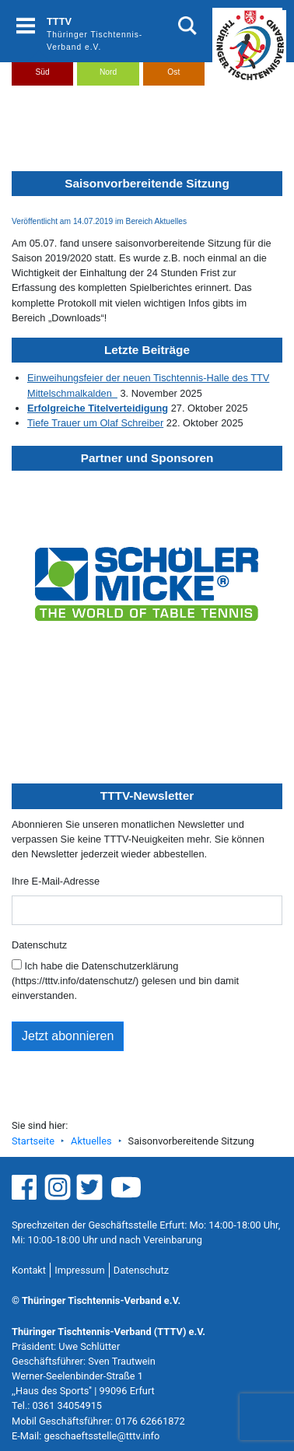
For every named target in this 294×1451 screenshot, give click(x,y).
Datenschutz (39, 945)
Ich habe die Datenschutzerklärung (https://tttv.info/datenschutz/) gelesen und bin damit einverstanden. (125, 980)
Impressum (79, 1270)
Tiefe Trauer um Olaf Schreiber (95, 423)
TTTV (59, 21)
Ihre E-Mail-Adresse (56, 881)
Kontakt (29, 1270)
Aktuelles (91, 1141)
